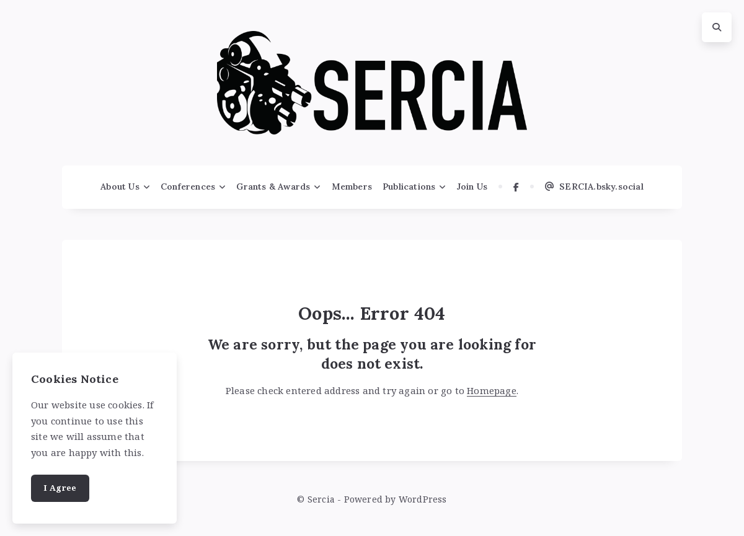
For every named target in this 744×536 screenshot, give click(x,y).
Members (352, 186)
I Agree (60, 487)
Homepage (491, 390)
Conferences (188, 186)
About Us (120, 186)
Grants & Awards (273, 186)
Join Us (472, 186)
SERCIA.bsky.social (594, 186)
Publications (409, 186)
